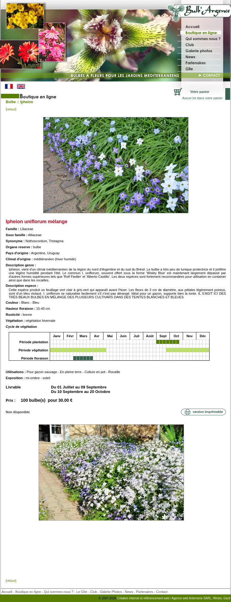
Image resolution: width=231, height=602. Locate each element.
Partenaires (144, 592)
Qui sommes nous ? (59, 592)
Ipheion (26, 102)
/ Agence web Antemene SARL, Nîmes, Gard (200, 598)
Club (93, 592)
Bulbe (11, 102)
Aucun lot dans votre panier (202, 98)
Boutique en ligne (28, 592)
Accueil (7, 592)
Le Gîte (81, 592)
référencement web (157, 598)
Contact (161, 592)
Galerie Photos (111, 592)
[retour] (11, 109)
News (129, 592)
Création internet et (130, 598)
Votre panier (199, 91)
